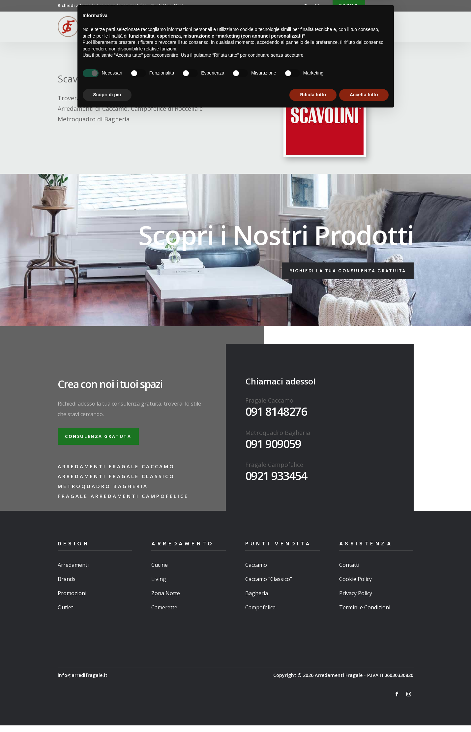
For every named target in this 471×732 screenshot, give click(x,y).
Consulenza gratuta (103, 442)
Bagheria (256, 599)
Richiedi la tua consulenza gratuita (339, 273)
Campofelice (260, 614)
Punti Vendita (266, 27)
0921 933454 (276, 479)
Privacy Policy (355, 599)
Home (163, 27)
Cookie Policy (355, 585)
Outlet (65, 614)
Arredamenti (224, 27)
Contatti (333, 27)
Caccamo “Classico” (268, 585)
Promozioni (72, 599)
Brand (306, 27)
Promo (349, 6)
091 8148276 (276, 415)
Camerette (164, 614)
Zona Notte (165, 599)
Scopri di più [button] (107, 714)
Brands (66, 585)
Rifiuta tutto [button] (313, 714)
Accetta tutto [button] (364, 714)
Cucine (159, 571)
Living (158, 585)
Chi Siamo (189, 27)
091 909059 (273, 447)
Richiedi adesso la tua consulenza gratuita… (120, 5)
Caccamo (256, 571)
